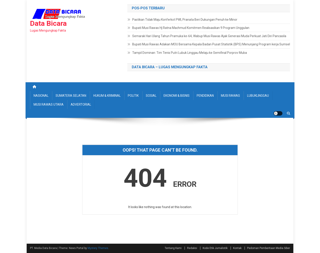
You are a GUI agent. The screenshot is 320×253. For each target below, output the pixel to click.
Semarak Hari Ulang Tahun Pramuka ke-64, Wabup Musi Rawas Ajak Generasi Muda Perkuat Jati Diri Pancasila (209, 36)
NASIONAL (41, 95)
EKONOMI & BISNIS (177, 95)
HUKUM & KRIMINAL (107, 95)
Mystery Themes (98, 248)
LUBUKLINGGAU (258, 95)
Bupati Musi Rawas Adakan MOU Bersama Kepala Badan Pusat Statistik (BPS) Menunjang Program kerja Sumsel (211, 44)
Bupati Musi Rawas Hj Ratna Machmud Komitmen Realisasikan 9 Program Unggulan (190, 28)
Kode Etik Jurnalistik (215, 248)
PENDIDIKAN (205, 95)
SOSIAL (151, 95)
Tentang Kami (173, 248)
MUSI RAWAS (230, 95)
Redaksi (192, 248)
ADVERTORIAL (81, 104)
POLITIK (133, 95)
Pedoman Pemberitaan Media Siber (268, 248)
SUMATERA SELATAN (71, 95)
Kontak (237, 248)
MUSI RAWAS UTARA (49, 104)
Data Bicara (48, 23)
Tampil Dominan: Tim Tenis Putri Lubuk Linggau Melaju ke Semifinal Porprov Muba (189, 52)
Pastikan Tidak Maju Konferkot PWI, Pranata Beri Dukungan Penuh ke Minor (184, 19)
